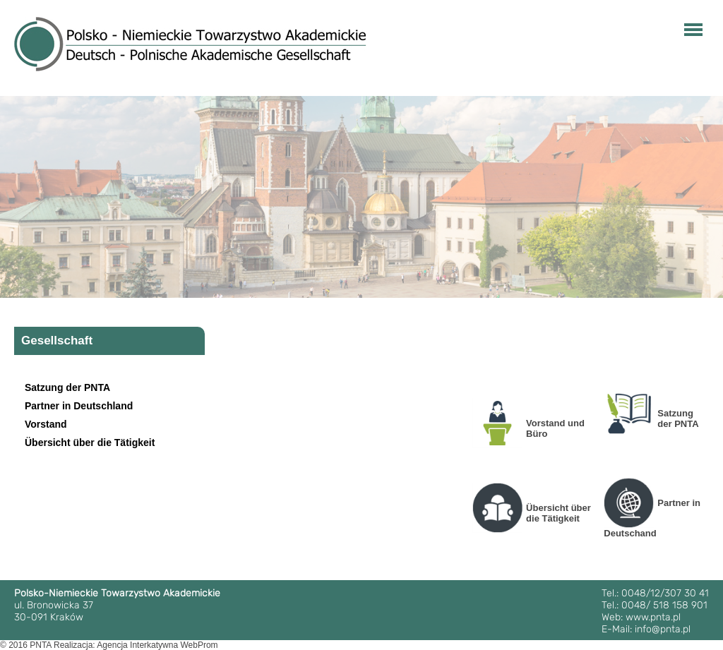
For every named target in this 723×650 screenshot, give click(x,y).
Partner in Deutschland (79, 405)
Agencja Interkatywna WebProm (157, 645)
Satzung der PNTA (67, 387)
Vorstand (46, 424)
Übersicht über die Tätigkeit (90, 442)
